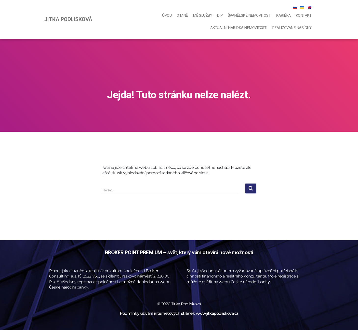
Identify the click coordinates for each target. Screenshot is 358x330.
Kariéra (283, 15)
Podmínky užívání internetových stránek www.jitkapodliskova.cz (179, 313)
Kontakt (304, 15)
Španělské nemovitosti (249, 15)
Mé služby (202, 15)
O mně (182, 15)
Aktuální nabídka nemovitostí (238, 28)
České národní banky (68, 287)
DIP (220, 15)
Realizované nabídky (292, 28)
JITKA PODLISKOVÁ (68, 19)
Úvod (167, 15)
